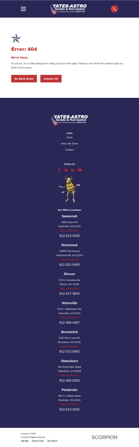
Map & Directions (69, 230)
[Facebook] (59, 170)
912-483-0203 (69, 380)
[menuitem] (25, 441)
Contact (69, 149)
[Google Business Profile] (66, 170)
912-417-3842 (69, 293)
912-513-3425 (69, 236)
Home (69, 137)
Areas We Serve (69, 143)
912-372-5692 (69, 351)
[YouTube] (79, 170)
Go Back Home (24, 78)
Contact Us (51, 78)
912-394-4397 (69, 322)
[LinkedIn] (73, 170)
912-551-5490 (69, 264)
